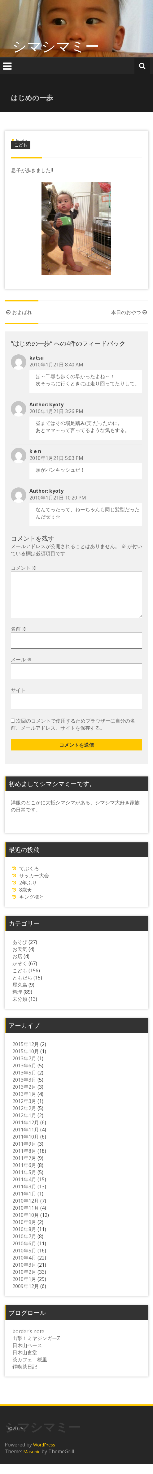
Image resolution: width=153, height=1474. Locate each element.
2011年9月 (24, 1153)
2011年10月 (25, 1146)
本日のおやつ (129, 312)
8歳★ (25, 899)
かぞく (19, 973)
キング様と (31, 906)
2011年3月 (24, 1196)
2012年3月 (24, 1111)
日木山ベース (27, 1355)
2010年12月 (25, 1210)
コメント (24, 567)
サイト (18, 700)
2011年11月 (25, 1139)
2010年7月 (24, 1246)
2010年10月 (25, 1224)
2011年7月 (24, 1168)
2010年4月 (24, 1267)
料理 (17, 1001)
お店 (17, 966)
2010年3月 (24, 1274)
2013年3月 (24, 1089)
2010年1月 (24, 1289)
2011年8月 (24, 1160)
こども (20, 145)
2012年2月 (24, 1118)
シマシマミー (55, 45)
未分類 (19, 1008)
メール (21, 669)
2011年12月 (25, 1132)
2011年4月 (24, 1189)
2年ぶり (28, 892)
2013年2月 (24, 1096)
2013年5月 (24, 1082)
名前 (19, 638)
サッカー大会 (34, 885)
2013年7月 (24, 1068)
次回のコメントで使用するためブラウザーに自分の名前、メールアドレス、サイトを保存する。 (73, 734)
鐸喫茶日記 (24, 1376)
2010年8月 (24, 1239)
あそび (19, 952)
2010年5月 (24, 1260)
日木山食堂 (24, 1362)
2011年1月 (24, 1203)
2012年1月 (24, 1125)
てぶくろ (29, 878)
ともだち (22, 987)
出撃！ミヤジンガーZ (36, 1348)
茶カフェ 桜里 (29, 1369)
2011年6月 (24, 1175)
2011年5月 (24, 1182)
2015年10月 (25, 1061)
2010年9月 (24, 1232)
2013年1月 (24, 1103)
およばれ (18, 312)
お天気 (19, 959)
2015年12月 (25, 1054)
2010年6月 (24, 1253)
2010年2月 (24, 1281)
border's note (28, 1341)
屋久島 (19, 994)
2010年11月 (25, 1217)
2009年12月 (25, 1296)
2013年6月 (24, 1075)
